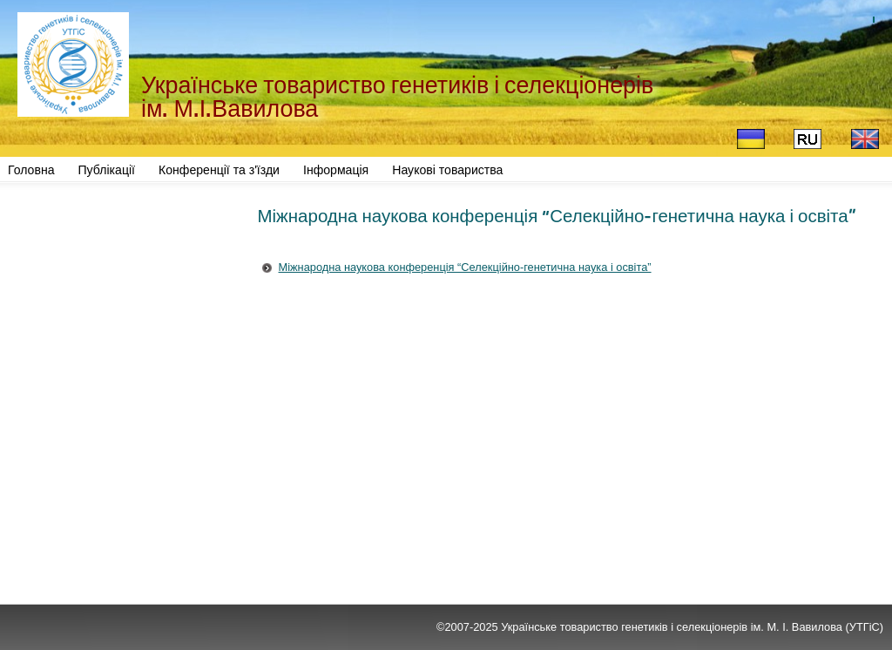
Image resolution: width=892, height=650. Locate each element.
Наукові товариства (447, 170)
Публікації (107, 170)
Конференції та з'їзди (219, 170)
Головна (31, 170)
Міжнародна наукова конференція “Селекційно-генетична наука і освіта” (465, 267)
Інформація (335, 170)
